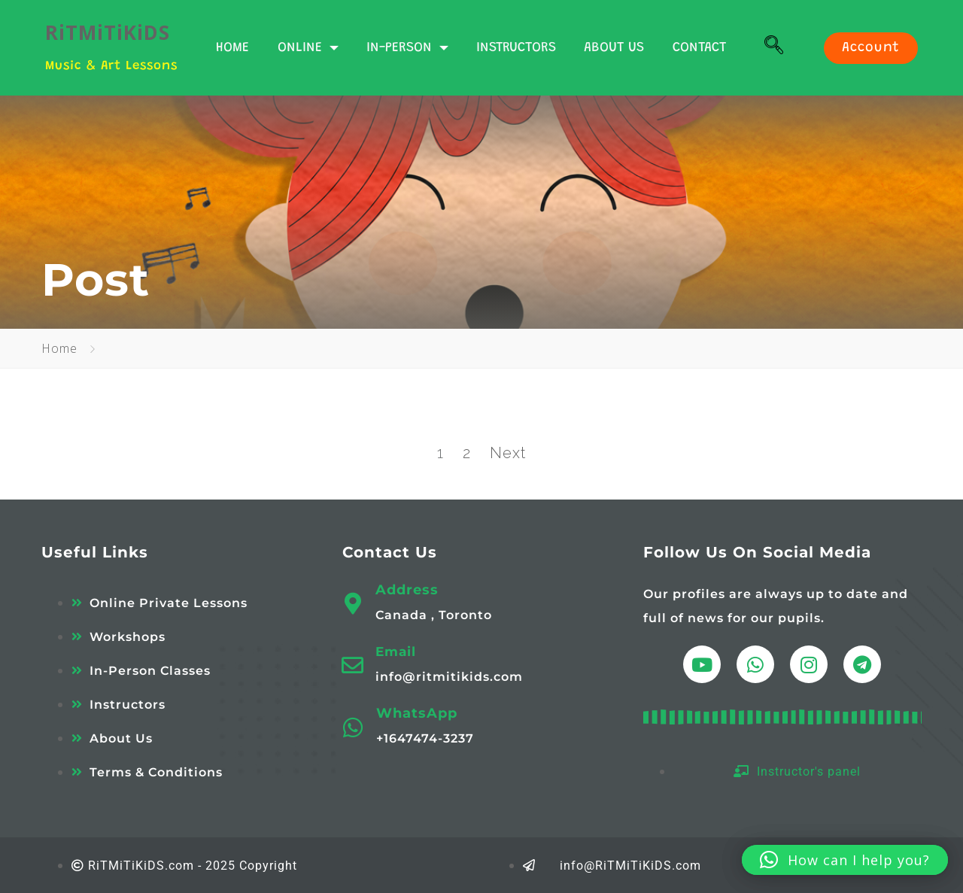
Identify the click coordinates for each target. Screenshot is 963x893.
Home (59, 348)
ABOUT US (614, 48)
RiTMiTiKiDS (107, 32)
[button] (845, 860)
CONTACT (699, 48)
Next (508, 453)
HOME (232, 48)
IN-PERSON (407, 48)
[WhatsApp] (353, 727)
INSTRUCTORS (516, 48)
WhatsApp (416, 713)
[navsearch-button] (774, 48)
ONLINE (308, 48)
